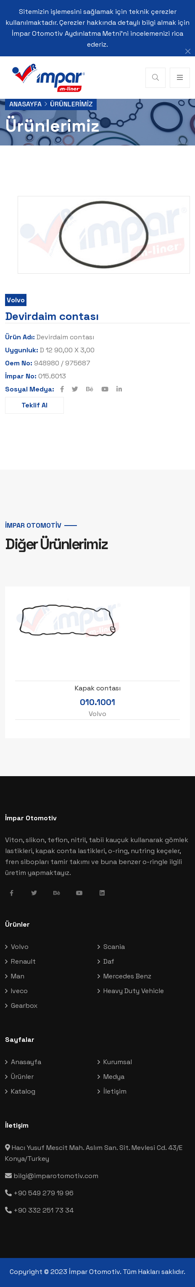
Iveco (19, 990)
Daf (108, 961)
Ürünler (22, 1076)
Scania (114, 946)
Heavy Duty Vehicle (133, 990)
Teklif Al (34, 405)
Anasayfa (25, 104)
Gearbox (24, 1005)
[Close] (188, 51)
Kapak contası (98, 688)
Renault (23, 961)
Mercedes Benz (127, 976)
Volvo (16, 300)
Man (17, 976)
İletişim (114, 1091)
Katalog (23, 1091)
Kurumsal (117, 1061)
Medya (113, 1076)
